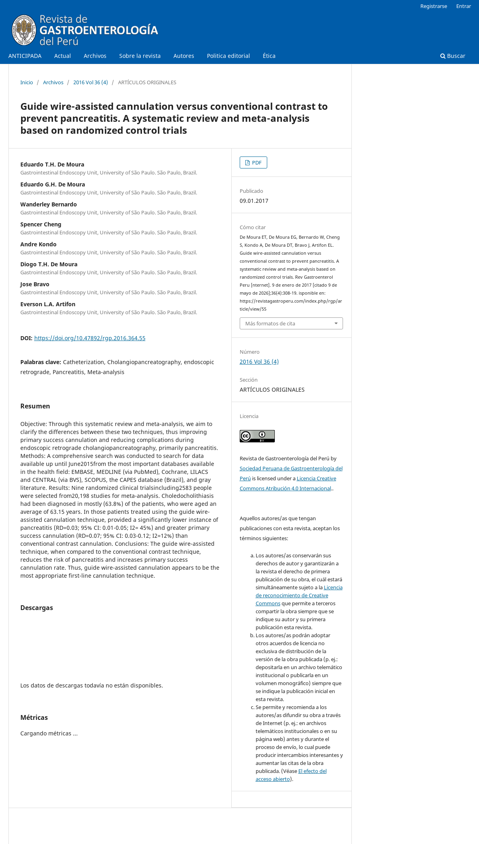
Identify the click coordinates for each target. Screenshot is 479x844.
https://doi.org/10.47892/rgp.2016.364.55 (90, 338)
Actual (62, 55)
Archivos (95, 55)
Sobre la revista (140, 55)
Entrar (463, 6)
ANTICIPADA (24, 55)
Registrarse (433, 6)
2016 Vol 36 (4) (90, 82)
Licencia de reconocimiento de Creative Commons (299, 595)
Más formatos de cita (270, 323)
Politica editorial (228, 55)
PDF (256, 162)
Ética (269, 55)
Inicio (26, 82)
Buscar (452, 55)
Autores (183, 55)
